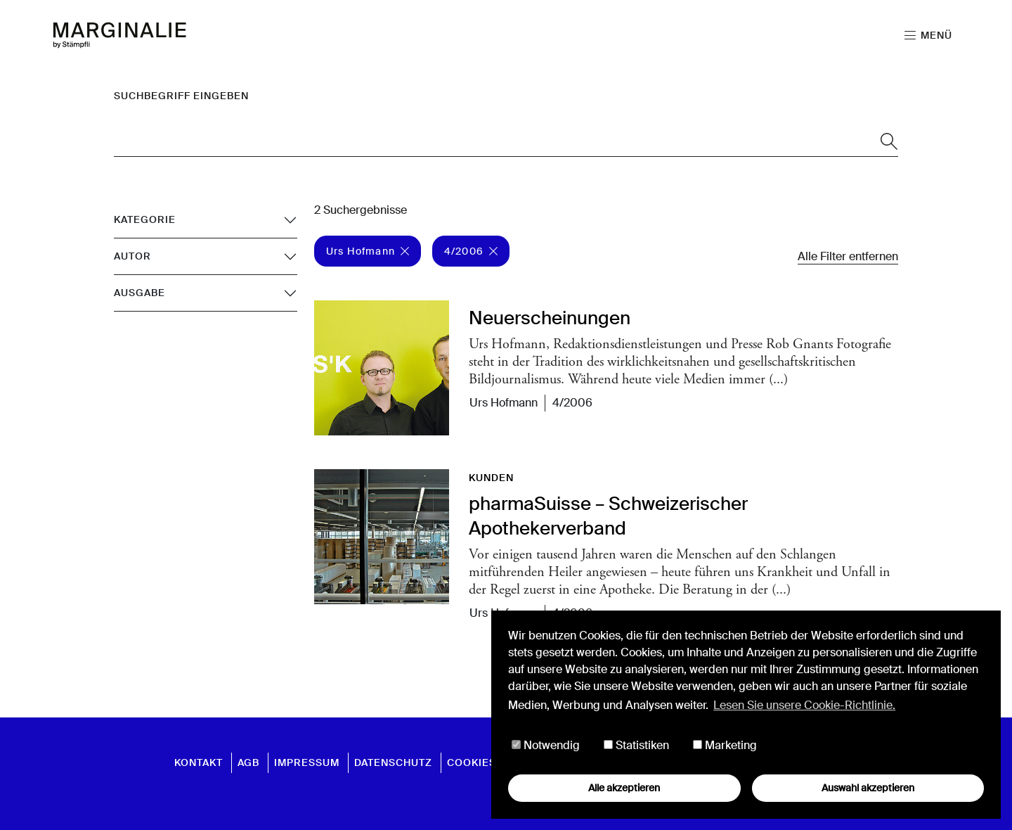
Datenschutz (393, 762)
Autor (132, 256)
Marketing (725, 745)
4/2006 (471, 251)
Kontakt (198, 762)
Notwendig (546, 745)
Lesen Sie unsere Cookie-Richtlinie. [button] (804, 705)
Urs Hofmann (367, 251)
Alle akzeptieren (624, 787)
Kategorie (145, 219)
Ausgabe (139, 292)
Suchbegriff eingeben (181, 95)
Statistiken (636, 745)
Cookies (471, 762)
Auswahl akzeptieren (868, 787)
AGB (248, 762)
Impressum (306, 762)
